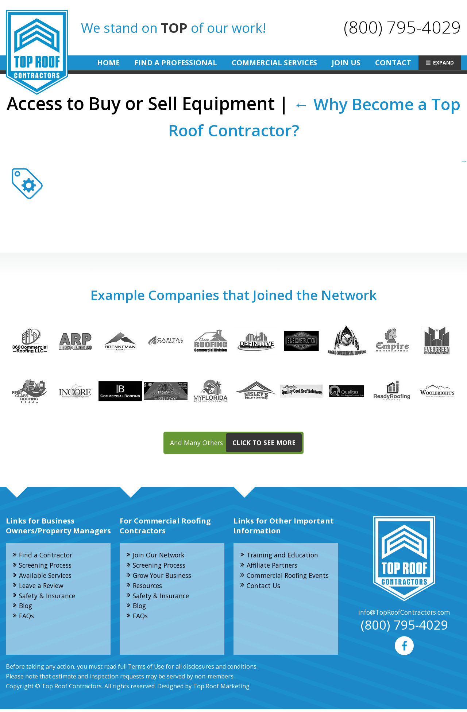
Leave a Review (42, 587)
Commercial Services (274, 62)
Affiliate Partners (273, 566)
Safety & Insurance (48, 598)
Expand (443, 62)
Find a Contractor (47, 556)
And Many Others (236, 444)
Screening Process (48, 566)
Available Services (47, 577)
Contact (393, 62)
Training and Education (283, 556)
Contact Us (264, 597)
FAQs (27, 619)
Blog (26, 608)
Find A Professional (175, 62)
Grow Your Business (164, 577)
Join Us (346, 62)
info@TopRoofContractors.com (404, 613)
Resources (149, 587)
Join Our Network (160, 556)
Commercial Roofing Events (278, 582)
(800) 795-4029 (402, 27)
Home (108, 62)
